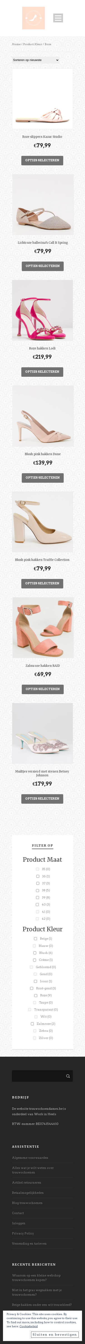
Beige (46, 938)
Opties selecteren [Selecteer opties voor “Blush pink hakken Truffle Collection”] (42, 583)
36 (46, 876)
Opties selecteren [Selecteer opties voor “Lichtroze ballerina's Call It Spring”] (43, 266)
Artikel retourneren (26, 1182)
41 (46, 911)
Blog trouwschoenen (27, 1203)
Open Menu (58, 18)
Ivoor (46, 981)
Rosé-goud (46, 988)
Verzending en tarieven (29, 1243)
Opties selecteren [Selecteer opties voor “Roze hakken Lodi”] (42, 371)
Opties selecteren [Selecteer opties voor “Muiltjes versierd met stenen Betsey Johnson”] (42, 798)
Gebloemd (46, 967)
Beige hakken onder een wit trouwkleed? (42, 1305)
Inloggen (18, 1223)
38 (46, 890)
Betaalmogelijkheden (28, 1192)
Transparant (46, 1009)
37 (46, 883)
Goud (46, 974)
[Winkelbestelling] (35, 60)
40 (46, 904)
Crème (46, 960)
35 (46, 869)
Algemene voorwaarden (30, 1157)
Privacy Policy (23, 1233)
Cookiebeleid (28, 1326)
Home (16, 44)
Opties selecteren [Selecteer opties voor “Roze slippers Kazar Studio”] (42, 160)
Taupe (46, 1002)
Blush (46, 953)
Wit (45, 1016)
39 (46, 897)
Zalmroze (46, 1024)
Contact (18, 1213)
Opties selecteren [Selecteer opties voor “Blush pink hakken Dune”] (43, 477)
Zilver (46, 1038)
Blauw (46, 946)
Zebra (46, 1031)
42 (46, 918)
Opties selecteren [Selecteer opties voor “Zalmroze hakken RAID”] (43, 689)
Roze (46, 995)
